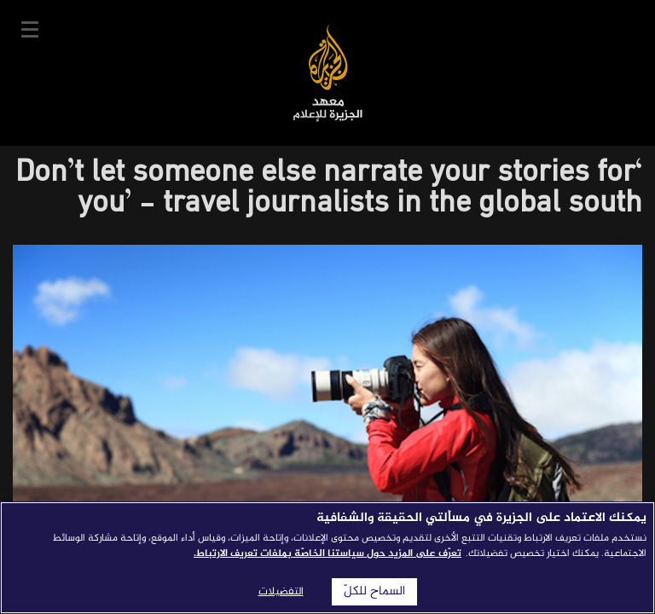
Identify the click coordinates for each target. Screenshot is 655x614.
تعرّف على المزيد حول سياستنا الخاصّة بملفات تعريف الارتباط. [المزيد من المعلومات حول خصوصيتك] (327, 553)
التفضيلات (281, 591)
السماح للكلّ (374, 592)
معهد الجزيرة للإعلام (328, 73)
